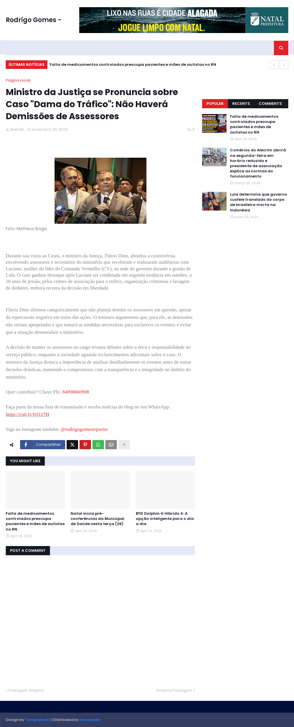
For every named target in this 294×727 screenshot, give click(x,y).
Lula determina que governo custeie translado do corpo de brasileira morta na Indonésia (258, 202)
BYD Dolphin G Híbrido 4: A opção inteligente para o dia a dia (165, 519)
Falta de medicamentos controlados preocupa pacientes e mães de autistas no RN (133, 64)
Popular (215, 103)
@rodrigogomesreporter (84, 429)
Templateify (38, 719)
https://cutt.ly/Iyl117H (27, 414)
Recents (241, 103)
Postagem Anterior (26, 690)
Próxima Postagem (174, 690)
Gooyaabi (90, 719)
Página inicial (18, 80)
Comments (270, 103)
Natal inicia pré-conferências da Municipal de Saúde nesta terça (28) (97, 519)
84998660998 (75, 392)
